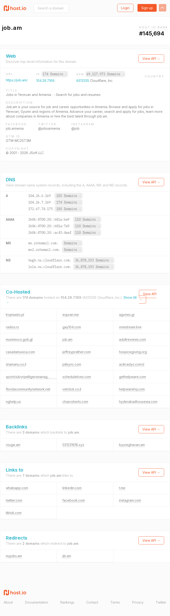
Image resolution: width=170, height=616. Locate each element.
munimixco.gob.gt (19, 339)
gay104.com (71, 327)
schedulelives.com (76, 377)
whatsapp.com (17, 488)
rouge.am (13, 445)
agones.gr (127, 315)
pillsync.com (71, 364)
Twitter (161, 602)
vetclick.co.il (71, 389)
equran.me (70, 315)
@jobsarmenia (49, 128)
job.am (67, 339)
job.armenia (15, 128)
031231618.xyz (73, 445)
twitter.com (14, 500)
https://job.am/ (17, 80)
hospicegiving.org (133, 352)
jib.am (66, 556)
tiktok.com (14, 513)
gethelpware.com (132, 377)
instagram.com (130, 500)
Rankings (67, 602)
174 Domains (55, 74)
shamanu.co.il (16, 364)
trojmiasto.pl (15, 315)
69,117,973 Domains (105, 74)
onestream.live (130, 327)
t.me (122, 488)
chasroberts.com (75, 402)
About (8, 602)
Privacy (138, 602)
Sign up (147, 8)
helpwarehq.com (132, 389)
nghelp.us (13, 402)
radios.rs (12, 327)
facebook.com (73, 500)
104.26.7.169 (45, 81)
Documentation (36, 602)
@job (75, 128)
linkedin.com (72, 488)
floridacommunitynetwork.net (28, 389)
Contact (92, 602)
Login (125, 8)
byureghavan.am (132, 445)
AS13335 (83, 81)
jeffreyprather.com (76, 352)
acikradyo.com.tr (132, 364)
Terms (115, 602)
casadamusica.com (20, 352)
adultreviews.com (132, 339)
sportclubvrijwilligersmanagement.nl (33, 377)
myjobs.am (14, 556)
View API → (151, 58)
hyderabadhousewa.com (138, 402)
